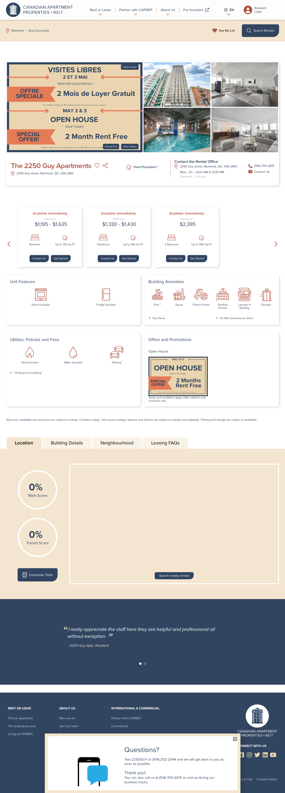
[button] (235, 738)
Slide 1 (140, 663)
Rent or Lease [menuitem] (19, 708)
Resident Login (255, 10)
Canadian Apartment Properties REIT (40, 10)
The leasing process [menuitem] (21, 726)
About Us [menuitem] (67, 708)
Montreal (17, 30)
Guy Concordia (38, 30)
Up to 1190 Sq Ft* (201, 244)
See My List (227, 31)
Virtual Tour (111, 146)
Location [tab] (24, 442)
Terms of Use (244, 779)
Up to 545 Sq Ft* (133, 244)
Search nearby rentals (174, 575)
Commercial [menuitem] (119, 726)
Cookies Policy (267, 779)
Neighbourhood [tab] (117, 442)
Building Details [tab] (67, 442)
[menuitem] (100, 10)
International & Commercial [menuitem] (135, 708)
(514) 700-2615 (261, 166)
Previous (9, 244)
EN (229, 10)
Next (276, 244)
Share (105, 166)
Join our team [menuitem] (68, 726)
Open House (130, 67)
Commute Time (37, 575)
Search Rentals (260, 30)
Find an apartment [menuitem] (20, 718)
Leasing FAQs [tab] (165, 442)
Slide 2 (144, 663)
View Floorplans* (142, 167)
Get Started (61, 258)
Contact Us (259, 171)
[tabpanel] (142, 524)
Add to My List (97, 166)
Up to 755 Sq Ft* (65, 244)
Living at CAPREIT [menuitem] (20, 734)
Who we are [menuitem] (67, 718)
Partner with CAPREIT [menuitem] (126, 718)
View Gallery (130, 146)
